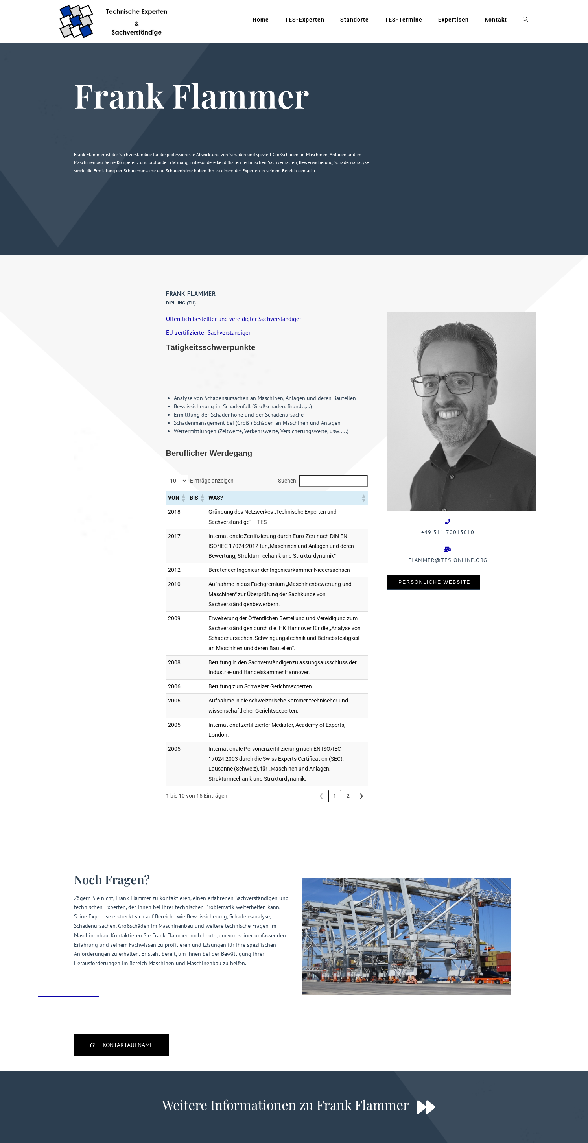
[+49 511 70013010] (447, 521)
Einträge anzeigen (212, 460)
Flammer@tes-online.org (447, 560)
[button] (183, 477)
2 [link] (348, 775)
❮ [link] (321, 775)
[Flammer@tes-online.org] (447, 549)
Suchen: (287, 460)
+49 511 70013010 (447, 532)
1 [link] (334, 775)
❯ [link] (361, 775)
